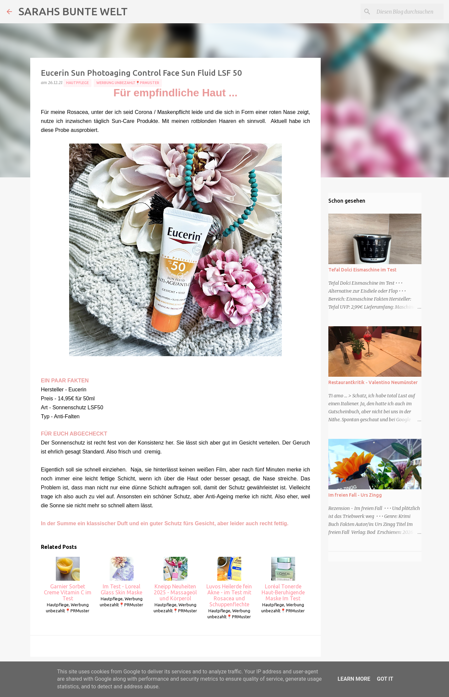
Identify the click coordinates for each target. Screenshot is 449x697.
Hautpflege (77, 83)
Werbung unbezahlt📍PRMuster (127, 83)
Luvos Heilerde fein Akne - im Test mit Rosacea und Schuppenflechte (229, 582)
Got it (385, 679)
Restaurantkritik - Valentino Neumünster (373, 382)
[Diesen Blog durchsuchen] (409, 12)
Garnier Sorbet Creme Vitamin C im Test (67, 579)
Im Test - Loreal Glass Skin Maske (121, 576)
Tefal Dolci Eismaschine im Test (362, 269)
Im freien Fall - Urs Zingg (355, 495)
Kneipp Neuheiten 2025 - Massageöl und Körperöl (175, 579)
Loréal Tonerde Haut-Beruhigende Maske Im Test (283, 579)
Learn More (354, 679)
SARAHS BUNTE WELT (73, 11)
